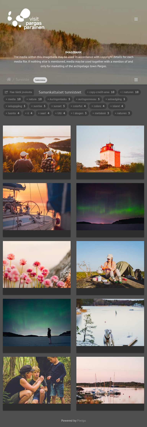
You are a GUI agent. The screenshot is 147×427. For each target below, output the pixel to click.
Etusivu (9, 79)
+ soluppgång (15, 106)
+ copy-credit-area (100, 92)
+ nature (34, 99)
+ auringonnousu (88, 99)
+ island (116, 106)
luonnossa (40, 79)
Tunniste (22, 79)
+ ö (28, 113)
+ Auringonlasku (58, 99)
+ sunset (58, 106)
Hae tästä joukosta (18, 92)
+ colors (98, 106)
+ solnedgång (115, 99)
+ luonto (12, 113)
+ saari (43, 113)
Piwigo (81, 420)
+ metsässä (100, 113)
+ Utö (60, 113)
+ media (13, 99)
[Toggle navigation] (136, 19)
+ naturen (122, 113)
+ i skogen (79, 113)
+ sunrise (38, 106)
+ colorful (78, 106)
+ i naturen (129, 92)
